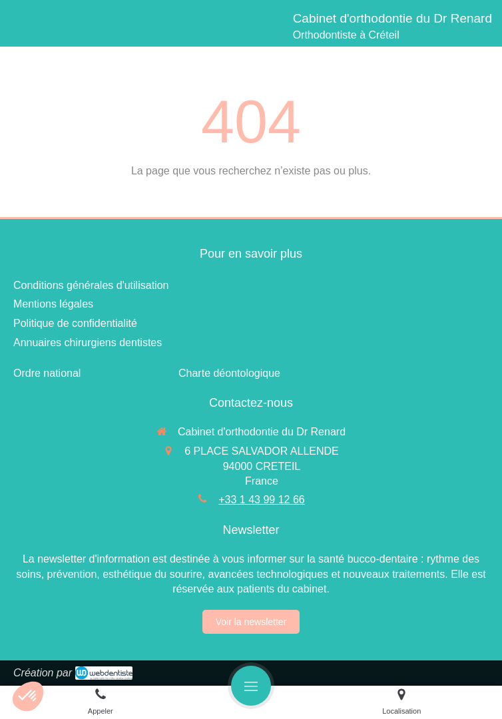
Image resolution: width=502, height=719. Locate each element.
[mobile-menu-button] (251, 685)
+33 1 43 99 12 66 (261, 499)
